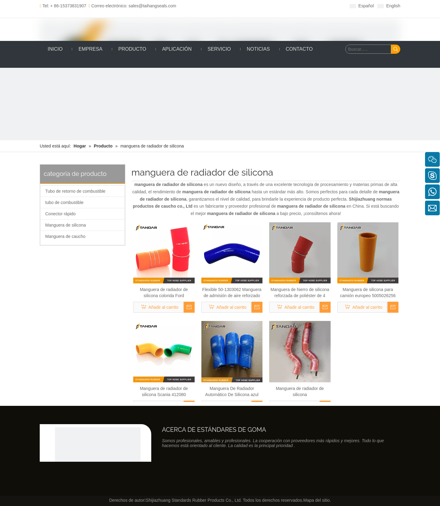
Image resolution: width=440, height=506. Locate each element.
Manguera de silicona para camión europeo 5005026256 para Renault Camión (368, 293)
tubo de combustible (64, 202)
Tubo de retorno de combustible (75, 191)
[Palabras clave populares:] (395, 49)
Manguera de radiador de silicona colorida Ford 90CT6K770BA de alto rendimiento (164, 293)
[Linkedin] (230, 5)
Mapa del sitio (316, 500)
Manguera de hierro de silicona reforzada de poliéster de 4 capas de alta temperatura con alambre (299, 293)
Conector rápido (60, 213)
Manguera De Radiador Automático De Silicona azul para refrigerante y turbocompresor (231, 392)
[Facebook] (221, 5)
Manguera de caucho (65, 236)
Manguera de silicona (65, 225)
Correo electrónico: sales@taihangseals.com (132, 5)
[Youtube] (249, 5)
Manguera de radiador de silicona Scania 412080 (164, 391)
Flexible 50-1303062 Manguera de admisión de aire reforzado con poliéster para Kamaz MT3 (232, 293)
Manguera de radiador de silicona (300, 391)
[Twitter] (240, 5)
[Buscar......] (368, 49)
